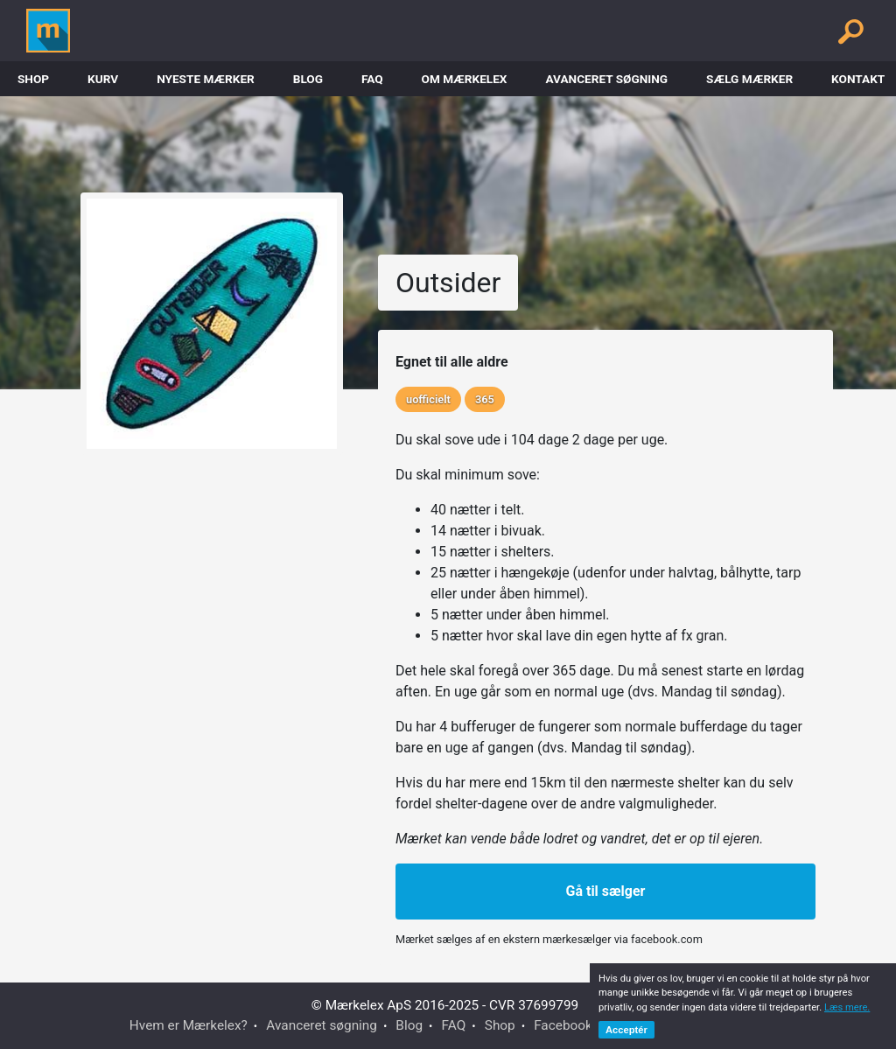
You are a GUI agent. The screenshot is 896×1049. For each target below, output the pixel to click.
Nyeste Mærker (206, 79)
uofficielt (428, 399)
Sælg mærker (749, 79)
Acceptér (627, 1030)
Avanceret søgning (606, 79)
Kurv (103, 79)
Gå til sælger (606, 891)
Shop (33, 79)
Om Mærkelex (465, 79)
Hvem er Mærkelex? (189, 1025)
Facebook (563, 1025)
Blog (308, 79)
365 (484, 399)
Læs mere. (847, 1007)
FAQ (372, 79)
